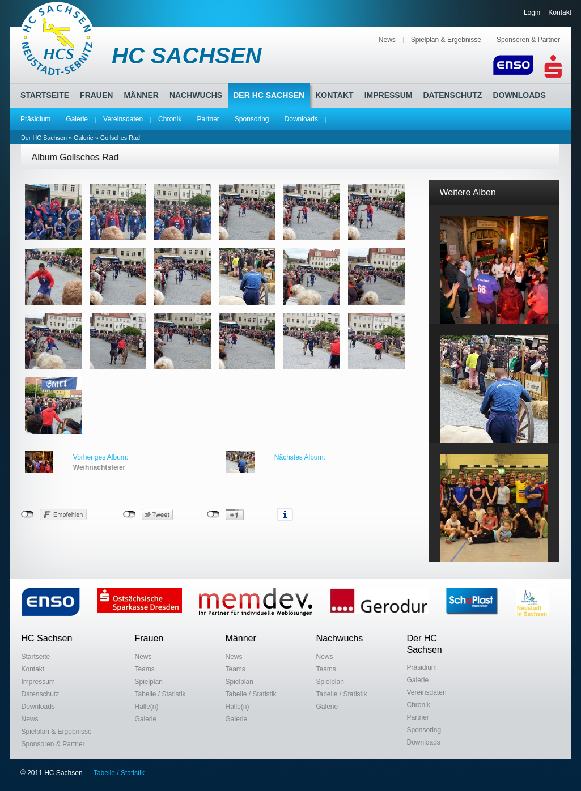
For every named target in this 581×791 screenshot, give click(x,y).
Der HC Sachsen (268, 95)
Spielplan (149, 682)
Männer (141, 95)
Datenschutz (452, 95)
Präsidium (35, 119)
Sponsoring (252, 119)
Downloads (301, 119)
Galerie (77, 119)
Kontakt (559, 12)
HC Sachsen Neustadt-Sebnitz (58, 38)
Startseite (44, 95)
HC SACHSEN (186, 55)
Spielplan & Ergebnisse (446, 39)
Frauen (96, 95)
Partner (208, 119)
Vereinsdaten (123, 119)
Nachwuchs (195, 95)
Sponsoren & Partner (528, 39)
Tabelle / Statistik (160, 694)
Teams (145, 669)
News (387, 39)
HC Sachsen (47, 638)
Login (532, 12)
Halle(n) (147, 707)
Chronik (169, 119)
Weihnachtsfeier (99, 467)
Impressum (388, 95)
